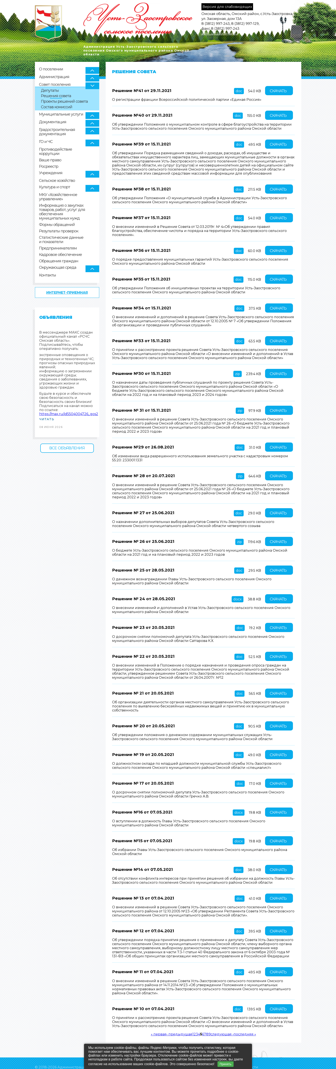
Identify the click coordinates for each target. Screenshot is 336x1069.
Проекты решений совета (64, 101)
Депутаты (50, 90)
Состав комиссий (56, 107)
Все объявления (66, 448)
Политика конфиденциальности (64, 1059)
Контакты (47, 275)
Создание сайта (261, 1059)
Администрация (54, 77)
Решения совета (56, 96)
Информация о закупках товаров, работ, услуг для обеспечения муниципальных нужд (62, 212)
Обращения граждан (58, 261)
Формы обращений (57, 225)
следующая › (222, 1020)
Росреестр (48, 166)
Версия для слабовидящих (227, 7)
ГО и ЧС (46, 142)
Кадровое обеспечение (60, 254)
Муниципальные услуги (61, 114)
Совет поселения (54, 84)
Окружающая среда (57, 267)
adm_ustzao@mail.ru (219, 33)
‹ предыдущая (179, 1020)
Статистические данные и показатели (61, 239)
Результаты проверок (58, 231)
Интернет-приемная (67, 293)
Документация (52, 122)
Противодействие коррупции (55, 151)
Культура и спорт (54, 187)
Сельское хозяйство (57, 180)
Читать (46, 419)
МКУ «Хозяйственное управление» (58, 197)
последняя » (245, 1020)
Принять (225, 1064)
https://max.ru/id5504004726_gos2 (68, 414)
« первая (158, 1020)
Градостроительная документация (57, 132)
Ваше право (50, 160)
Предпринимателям (58, 248)
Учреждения (50, 173)
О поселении (51, 69)
